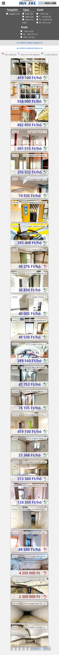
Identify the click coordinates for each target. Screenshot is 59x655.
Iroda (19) (29, 19)
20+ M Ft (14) (44, 22)
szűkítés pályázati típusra (29, 48)
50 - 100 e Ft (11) (30, 34)
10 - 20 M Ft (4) (45, 19)
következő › (35, 648)
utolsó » (46, 648)
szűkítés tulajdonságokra (29, 42)
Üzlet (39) (29, 14)
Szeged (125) (14, 14)
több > (25, 22)
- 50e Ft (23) (28, 31)
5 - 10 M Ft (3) (45, 16)
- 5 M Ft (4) (43, 14)
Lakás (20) (29, 16)
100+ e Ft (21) (29, 37)
